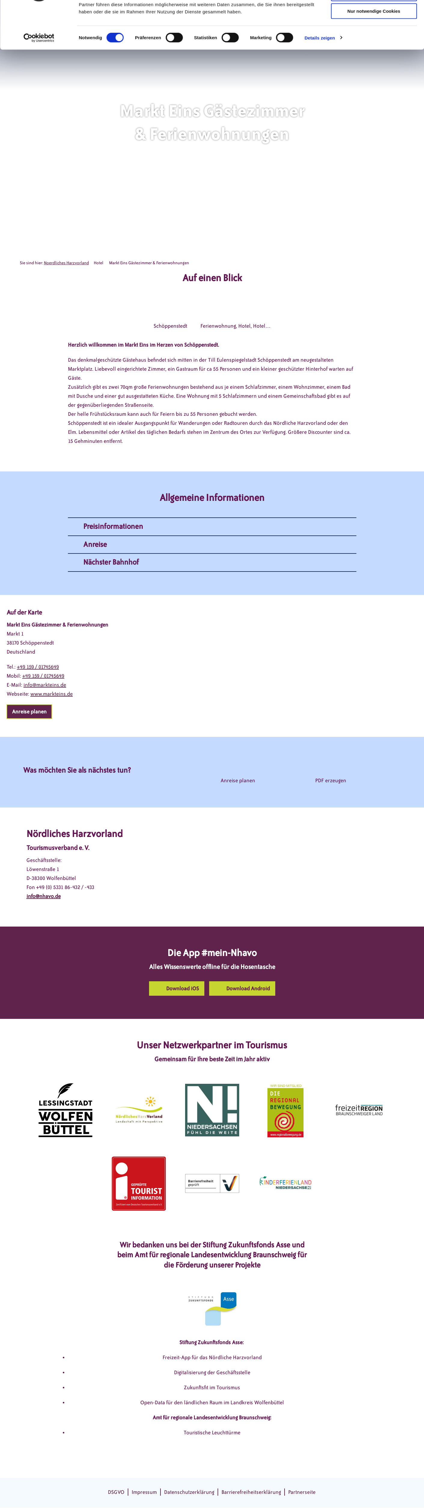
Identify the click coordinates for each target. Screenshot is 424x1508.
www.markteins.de (51, 694)
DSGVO (116, 1492)
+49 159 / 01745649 (38, 667)
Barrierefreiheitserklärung (251, 1492)
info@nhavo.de (43, 896)
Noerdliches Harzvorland (66, 263)
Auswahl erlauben (374, 32)
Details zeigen (319, 76)
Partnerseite (302, 1492)
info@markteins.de (44, 685)
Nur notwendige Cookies (373, 50)
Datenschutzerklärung (189, 1492)
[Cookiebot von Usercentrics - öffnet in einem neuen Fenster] (39, 76)
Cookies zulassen (374, 14)
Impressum (144, 1492)
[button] (29, 711)
